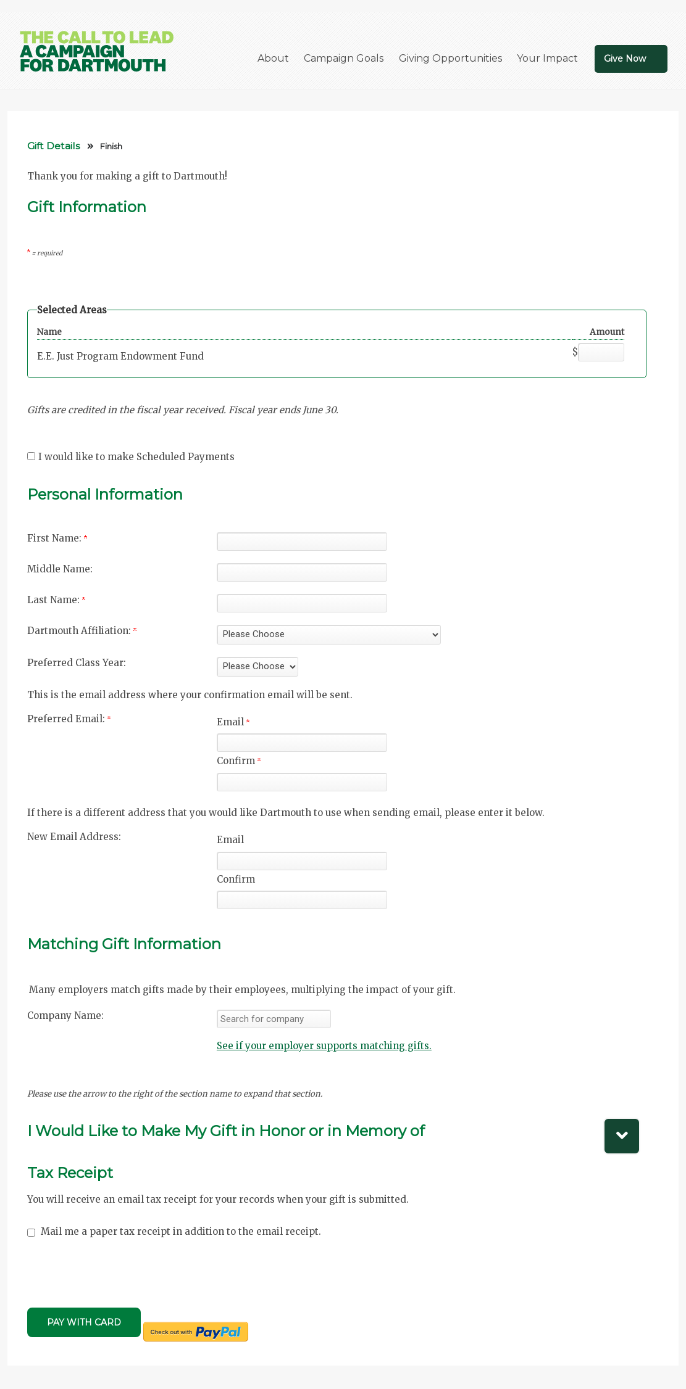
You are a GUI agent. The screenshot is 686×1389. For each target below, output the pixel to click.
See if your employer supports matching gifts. (324, 1046)
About (273, 58)
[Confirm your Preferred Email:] (302, 782)
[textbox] (274, 1019)
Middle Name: (60, 569)
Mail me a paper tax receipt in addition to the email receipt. (181, 1231)
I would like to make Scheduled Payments (136, 457)
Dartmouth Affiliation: (81, 631)
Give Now (625, 58)
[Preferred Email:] (302, 742)
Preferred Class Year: (76, 663)
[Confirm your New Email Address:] (302, 900)
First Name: (57, 538)
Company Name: (65, 1015)
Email (233, 722)
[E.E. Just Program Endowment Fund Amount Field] (601, 352)
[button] (324, 1127)
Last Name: (56, 600)
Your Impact (547, 58)
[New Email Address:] (302, 861)
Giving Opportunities (450, 58)
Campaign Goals (343, 58)
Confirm (239, 761)
